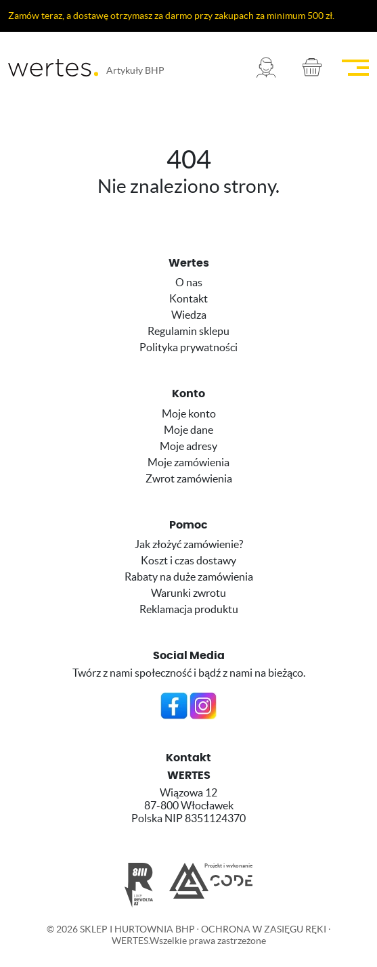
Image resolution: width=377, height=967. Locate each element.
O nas (188, 282)
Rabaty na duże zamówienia (189, 576)
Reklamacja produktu (188, 609)
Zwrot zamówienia (189, 478)
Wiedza (188, 315)
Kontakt (188, 298)
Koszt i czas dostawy (188, 560)
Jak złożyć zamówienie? (189, 544)
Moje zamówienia (188, 462)
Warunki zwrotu (188, 593)
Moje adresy (188, 446)
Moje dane (188, 430)
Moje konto (189, 413)
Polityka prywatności (188, 347)
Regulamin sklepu (188, 331)
